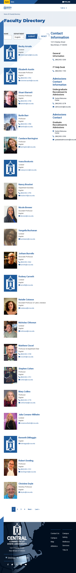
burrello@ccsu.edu (26, 265)
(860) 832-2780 (25, 124)
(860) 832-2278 (60, 103)
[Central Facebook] (7, 564)
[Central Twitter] (12, 564)
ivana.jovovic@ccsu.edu (28, 170)
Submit (31, 36)
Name (6, 34)
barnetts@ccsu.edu (27, 104)
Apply (7, 2)
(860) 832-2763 (25, 78)
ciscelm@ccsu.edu (26, 357)
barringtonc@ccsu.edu (28, 147)
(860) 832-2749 (25, 354)
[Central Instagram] (16, 564)
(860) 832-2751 (25, 377)
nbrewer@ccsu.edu (26, 216)
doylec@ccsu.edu (26, 492)
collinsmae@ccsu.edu (27, 403)
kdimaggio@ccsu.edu (27, 443)
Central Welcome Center (60, 99)
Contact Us (55, 533)
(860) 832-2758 (25, 101)
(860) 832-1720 (60, 71)
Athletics (54, 546)
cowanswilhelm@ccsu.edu (29, 423)
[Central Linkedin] (21, 564)
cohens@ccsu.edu (26, 380)
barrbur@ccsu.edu (26, 127)
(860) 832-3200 (60, 60)
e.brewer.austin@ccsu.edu (29, 81)
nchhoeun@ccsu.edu (27, 331)
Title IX (65, 550)
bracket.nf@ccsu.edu (27, 196)
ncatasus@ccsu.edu (27, 308)
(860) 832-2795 (25, 193)
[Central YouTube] (26, 564)
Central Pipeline (66, 2)
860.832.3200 (24, 558)
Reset (44, 36)
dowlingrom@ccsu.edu (28, 472)
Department (19, 34)
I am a (63, 8)
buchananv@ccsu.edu (27, 239)
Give (12, 2)
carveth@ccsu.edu (26, 285)
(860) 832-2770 (25, 400)
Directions (11, 558)
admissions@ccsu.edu (63, 107)
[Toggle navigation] (71, 7)
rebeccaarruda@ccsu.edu (29, 55)
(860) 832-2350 (60, 136)
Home (6, 14)
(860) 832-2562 (25, 262)
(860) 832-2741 (25, 469)
